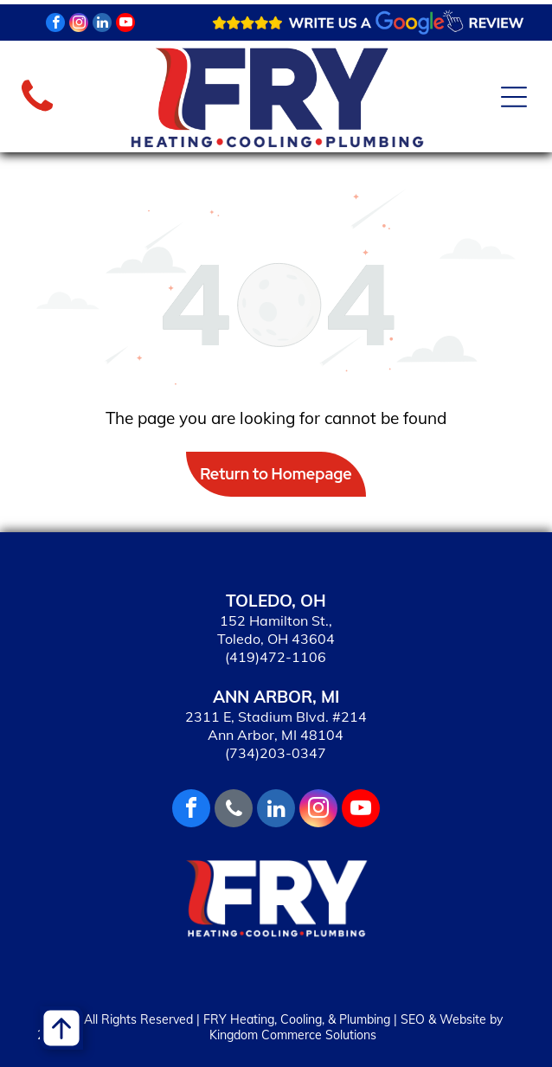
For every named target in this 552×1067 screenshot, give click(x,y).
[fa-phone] (37, 111)
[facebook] (55, 24)
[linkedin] (102, 24)
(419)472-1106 (275, 656)
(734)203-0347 (275, 753)
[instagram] (78, 24)
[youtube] (125, 24)
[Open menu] (514, 97)
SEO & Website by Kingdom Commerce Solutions (356, 1027)
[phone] (234, 810)
